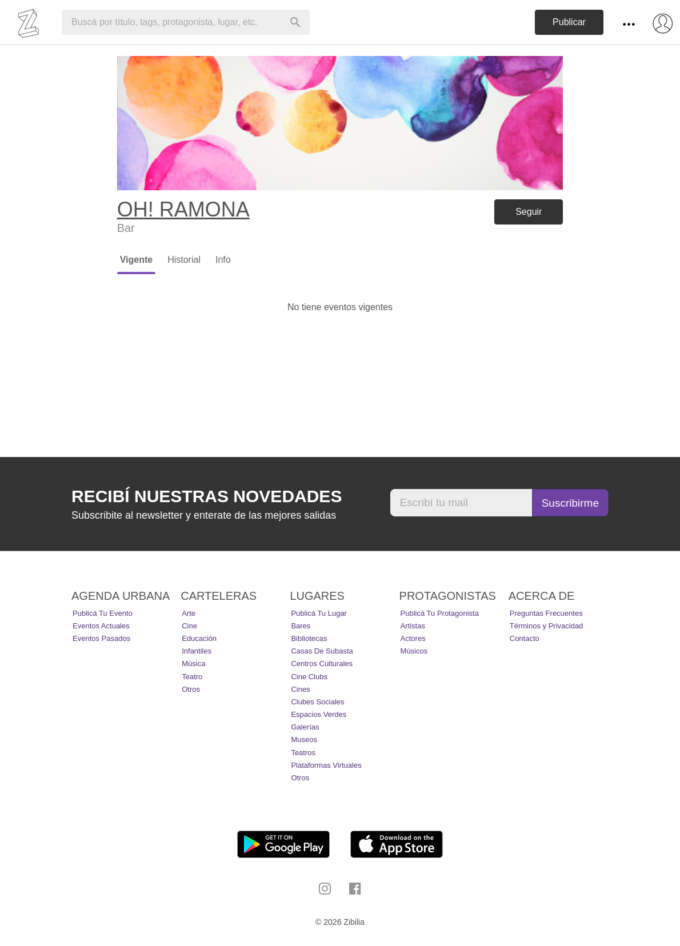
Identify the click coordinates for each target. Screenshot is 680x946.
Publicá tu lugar (319, 613)
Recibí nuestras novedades (206, 496)
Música (193, 663)
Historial (184, 259)
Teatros (303, 752)
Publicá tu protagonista (440, 613)
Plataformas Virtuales (326, 765)
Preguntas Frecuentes (546, 613)
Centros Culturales (322, 663)
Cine (189, 626)
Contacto (524, 638)
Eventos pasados (101, 638)
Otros (191, 689)
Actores (413, 638)
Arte (188, 613)
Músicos (414, 651)
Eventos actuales (101, 626)
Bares (300, 626)
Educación (199, 638)
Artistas (413, 626)
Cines (300, 689)
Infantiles (196, 651)
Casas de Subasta (322, 651)
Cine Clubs (309, 676)
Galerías (305, 727)
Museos (304, 739)
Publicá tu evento (103, 613)
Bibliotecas (309, 638)
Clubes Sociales (317, 702)
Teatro (192, 676)
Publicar (569, 22)
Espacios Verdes (318, 714)
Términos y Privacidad (546, 626)
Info (223, 259)
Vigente (136, 259)
